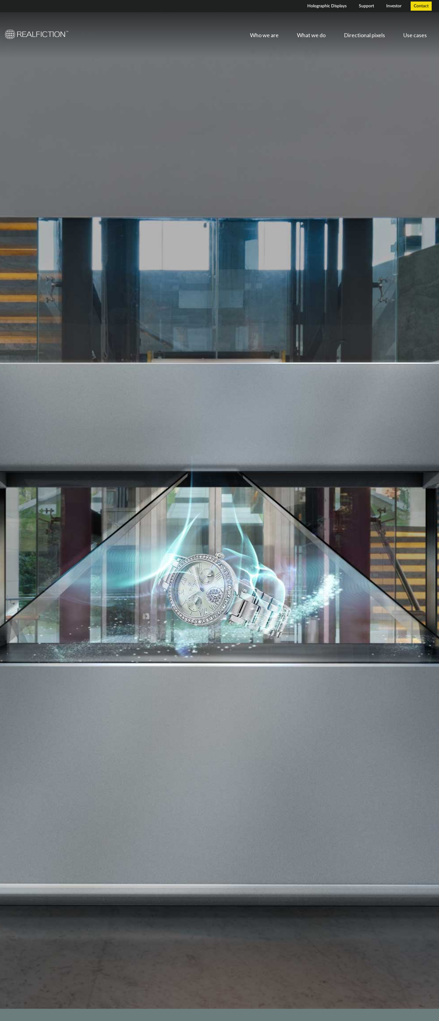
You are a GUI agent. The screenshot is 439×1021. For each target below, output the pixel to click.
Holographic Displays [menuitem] (327, 6)
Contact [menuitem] (421, 6)
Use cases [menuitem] (415, 35)
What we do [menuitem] (311, 35)
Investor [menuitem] (394, 6)
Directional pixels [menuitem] (364, 35)
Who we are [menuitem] (264, 35)
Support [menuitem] (366, 6)
